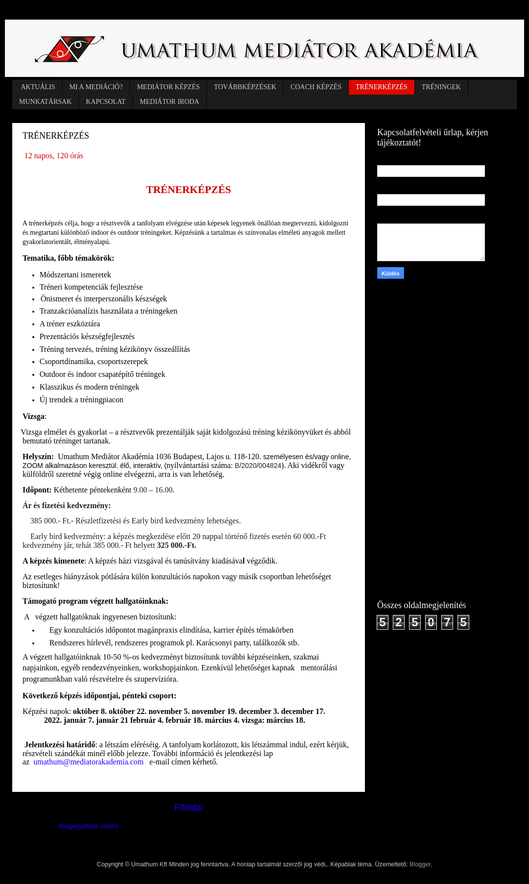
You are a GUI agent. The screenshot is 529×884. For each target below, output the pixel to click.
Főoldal (188, 807)
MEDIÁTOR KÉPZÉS (168, 87)
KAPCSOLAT (105, 101)
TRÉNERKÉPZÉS (382, 87)
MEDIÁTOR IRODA (169, 101)
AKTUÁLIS (38, 87)
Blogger (420, 864)
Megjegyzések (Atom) (89, 826)
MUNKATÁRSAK (45, 101)
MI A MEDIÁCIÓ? (96, 87)
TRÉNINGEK (441, 87)
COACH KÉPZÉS (315, 87)
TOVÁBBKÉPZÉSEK (245, 87)
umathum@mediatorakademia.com (88, 762)
